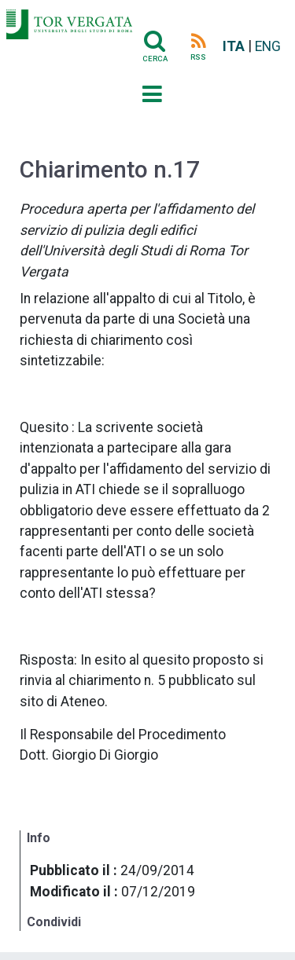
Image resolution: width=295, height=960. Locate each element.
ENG (268, 46)
